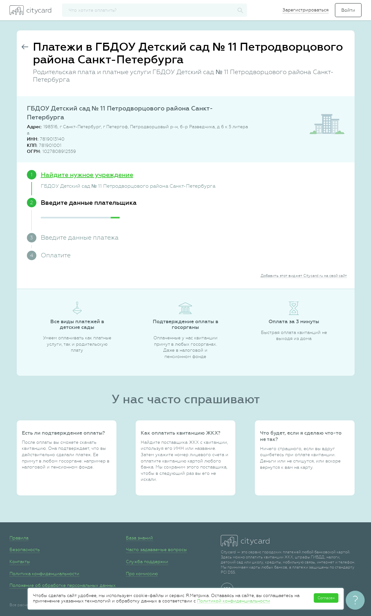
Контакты (19, 561)
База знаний (139, 537)
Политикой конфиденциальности (233, 600)
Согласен (326, 598)
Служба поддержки (147, 561)
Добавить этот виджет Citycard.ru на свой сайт (304, 275)
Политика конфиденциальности (44, 573)
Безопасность (24, 549)
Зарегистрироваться (305, 9)
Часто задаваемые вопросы (156, 549)
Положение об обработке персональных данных (62, 585)
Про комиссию (142, 573)
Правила (18, 537)
